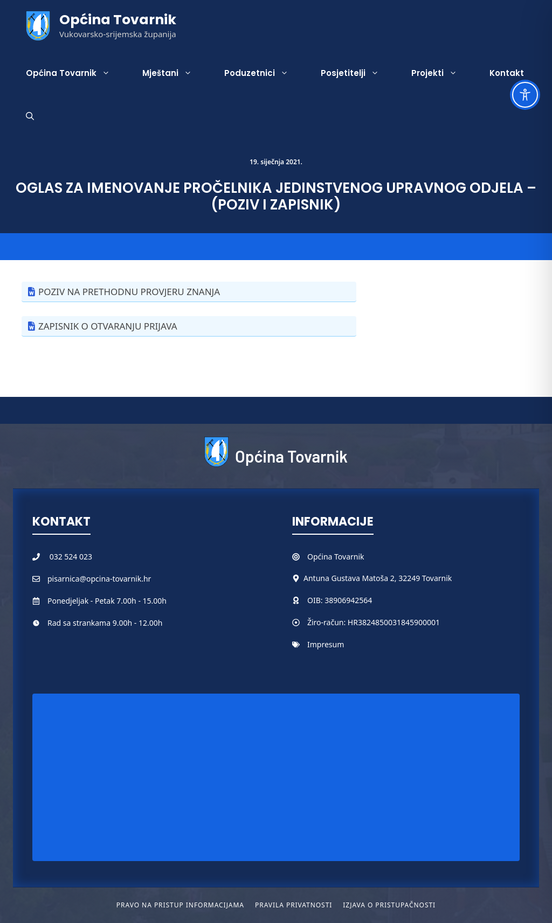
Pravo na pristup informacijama (180, 905)
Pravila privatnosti (293, 905)
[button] (30, 116)
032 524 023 (71, 556)
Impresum (325, 644)
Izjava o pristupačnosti (389, 905)
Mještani (175, 73)
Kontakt (506, 73)
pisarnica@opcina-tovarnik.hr (99, 579)
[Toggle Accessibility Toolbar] (525, 95)
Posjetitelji (358, 73)
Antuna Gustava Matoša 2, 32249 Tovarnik (377, 578)
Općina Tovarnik (117, 19)
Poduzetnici (264, 73)
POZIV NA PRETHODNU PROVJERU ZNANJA (129, 291)
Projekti (442, 73)
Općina (320, 556)
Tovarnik (349, 556)
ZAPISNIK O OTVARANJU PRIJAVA (107, 326)
